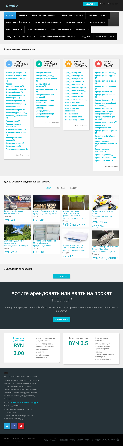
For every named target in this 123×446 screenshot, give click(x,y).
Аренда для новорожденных (73, 250)
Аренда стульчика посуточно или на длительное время (71, 213)
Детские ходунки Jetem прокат (103, 212)
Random (73, 188)
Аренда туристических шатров (16, 246)
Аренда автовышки (11, 214)
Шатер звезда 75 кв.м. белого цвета (14, 242)
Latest (48, 188)
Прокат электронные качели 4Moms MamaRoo (105, 248)
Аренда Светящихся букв (45, 211)
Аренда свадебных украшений (45, 214)
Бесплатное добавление (18, 339)
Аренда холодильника (42, 246)
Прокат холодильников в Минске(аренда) (44, 242)
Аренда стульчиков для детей (74, 218)
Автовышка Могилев (13, 211)
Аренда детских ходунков (102, 216)
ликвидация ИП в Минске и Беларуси (24, 402)
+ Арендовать (61, 320)
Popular (61, 188)
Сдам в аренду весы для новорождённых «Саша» (74, 246)
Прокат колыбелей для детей (103, 252)
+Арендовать (61, 276)
